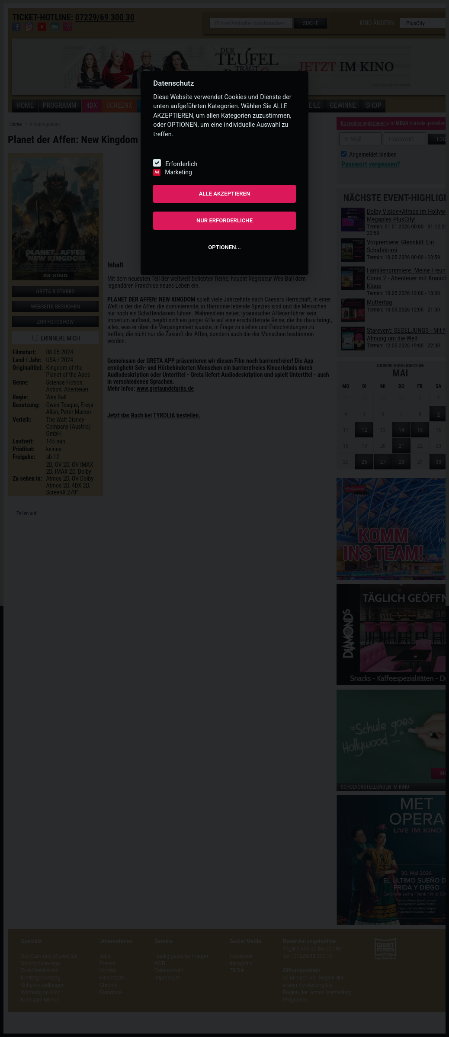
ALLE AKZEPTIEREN (224, 193)
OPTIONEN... (224, 247)
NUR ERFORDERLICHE (224, 220)
